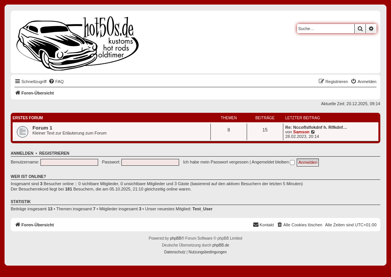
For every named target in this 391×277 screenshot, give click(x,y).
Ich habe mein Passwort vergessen (216, 162)
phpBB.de (220, 245)
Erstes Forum (28, 118)
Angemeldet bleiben (273, 162)
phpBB (175, 238)
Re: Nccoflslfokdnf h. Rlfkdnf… (316, 127)
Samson (301, 132)
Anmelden (22, 153)
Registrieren (54, 153)
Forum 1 (42, 128)
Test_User (202, 209)
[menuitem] (56, 81)
